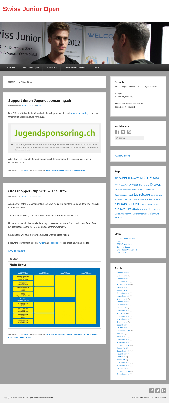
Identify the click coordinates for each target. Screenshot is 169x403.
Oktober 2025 (122, 276)
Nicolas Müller (80, 334)
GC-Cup (54, 334)
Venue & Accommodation (75, 67)
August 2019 (122, 313)
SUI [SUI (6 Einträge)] (150, 209)
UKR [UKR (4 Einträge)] (130, 214)
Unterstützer (79, 170)
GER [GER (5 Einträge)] (147, 189)
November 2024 (123, 282)
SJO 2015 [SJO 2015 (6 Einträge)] (121, 204)
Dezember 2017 (123, 325)
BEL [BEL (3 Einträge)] (144, 185)
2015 (48, 334)
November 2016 (123, 342)
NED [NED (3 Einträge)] (160, 195)
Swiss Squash (122, 241)
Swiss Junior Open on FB (127, 250)
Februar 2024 (122, 287)
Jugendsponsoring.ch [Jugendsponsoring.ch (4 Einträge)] (124, 195)
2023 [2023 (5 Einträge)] (134, 185)
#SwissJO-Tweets (122, 156)
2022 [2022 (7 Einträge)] (127, 185)
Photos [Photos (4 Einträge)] (118, 199)
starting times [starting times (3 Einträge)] (142, 209)
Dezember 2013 (123, 374)
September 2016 (123, 345)
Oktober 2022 (122, 308)
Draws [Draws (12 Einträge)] (155, 184)
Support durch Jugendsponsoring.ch (39, 101)
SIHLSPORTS (122, 253)
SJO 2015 (69, 170)
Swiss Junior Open (31, 9)
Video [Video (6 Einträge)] (151, 213)
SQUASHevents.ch (124, 244)
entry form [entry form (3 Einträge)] (126, 190)
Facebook (55, 243)
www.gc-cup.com (16, 251)
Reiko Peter (13, 337)
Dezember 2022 (123, 302)
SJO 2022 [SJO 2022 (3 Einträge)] (156, 205)
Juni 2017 (120, 334)
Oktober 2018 (122, 322)
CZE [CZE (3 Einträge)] (147, 185)
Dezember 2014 (123, 363)
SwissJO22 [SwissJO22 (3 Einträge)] (156, 209)
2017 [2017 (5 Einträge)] (117, 185)
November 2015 (123, 354)
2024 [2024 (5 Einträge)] (139, 185)
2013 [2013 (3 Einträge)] (134, 179)
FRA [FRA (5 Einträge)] (142, 189)
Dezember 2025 (123, 273)
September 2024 (123, 284)
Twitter (41, 243)
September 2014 (123, 371)
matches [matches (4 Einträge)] (154, 195)
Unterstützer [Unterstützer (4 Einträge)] (138, 214)
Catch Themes (160, 397)
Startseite (11, 67)
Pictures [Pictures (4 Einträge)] (124, 199)
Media (96, 67)
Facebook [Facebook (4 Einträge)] (134, 190)
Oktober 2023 (122, 299)
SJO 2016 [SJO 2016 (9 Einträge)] (135, 204)
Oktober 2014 (122, 368)
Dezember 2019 (123, 310)
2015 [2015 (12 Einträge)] (147, 178)
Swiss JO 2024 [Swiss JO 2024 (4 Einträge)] (121, 214)
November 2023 (123, 296)
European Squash (124, 247)
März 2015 (121, 357)
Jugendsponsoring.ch (81, 113)
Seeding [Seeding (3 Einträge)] (136, 199)
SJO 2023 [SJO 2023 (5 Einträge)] (120, 209)
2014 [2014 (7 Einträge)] (139, 178)
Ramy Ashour (92, 334)
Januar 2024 (122, 290)
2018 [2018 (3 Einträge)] (122, 185)
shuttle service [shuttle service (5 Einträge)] (152, 199)
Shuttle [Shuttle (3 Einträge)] (142, 199)
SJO (39, 106)
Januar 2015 (122, 360)
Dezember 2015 (123, 351)
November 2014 (123, 365)
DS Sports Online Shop (126, 238)
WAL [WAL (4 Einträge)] (157, 214)
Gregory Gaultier (65, 334)
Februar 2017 (122, 336)
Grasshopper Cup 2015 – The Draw (37, 191)
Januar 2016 (122, 348)
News (26, 170)
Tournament (52, 67)
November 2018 (123, 319)
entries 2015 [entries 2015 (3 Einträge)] (119, 190)
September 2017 (123, 331)
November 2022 (123, 305)
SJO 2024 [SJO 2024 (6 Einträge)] (132, 209)
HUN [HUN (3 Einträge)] (152, 190)
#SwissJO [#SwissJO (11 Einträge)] (123, 178)
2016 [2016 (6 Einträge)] (156, 178)
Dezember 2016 (123, 339)
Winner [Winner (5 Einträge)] (118, 217)
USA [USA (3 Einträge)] (145, 214)
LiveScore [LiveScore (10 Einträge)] (142, 194)
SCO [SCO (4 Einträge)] (131, 199)
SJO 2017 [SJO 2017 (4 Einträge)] (147, 204)
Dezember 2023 (123, 293)
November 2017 (123, 328)
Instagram (129, 132)
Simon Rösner (25, 337)
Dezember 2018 (123, 316)
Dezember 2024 (123, 279)
